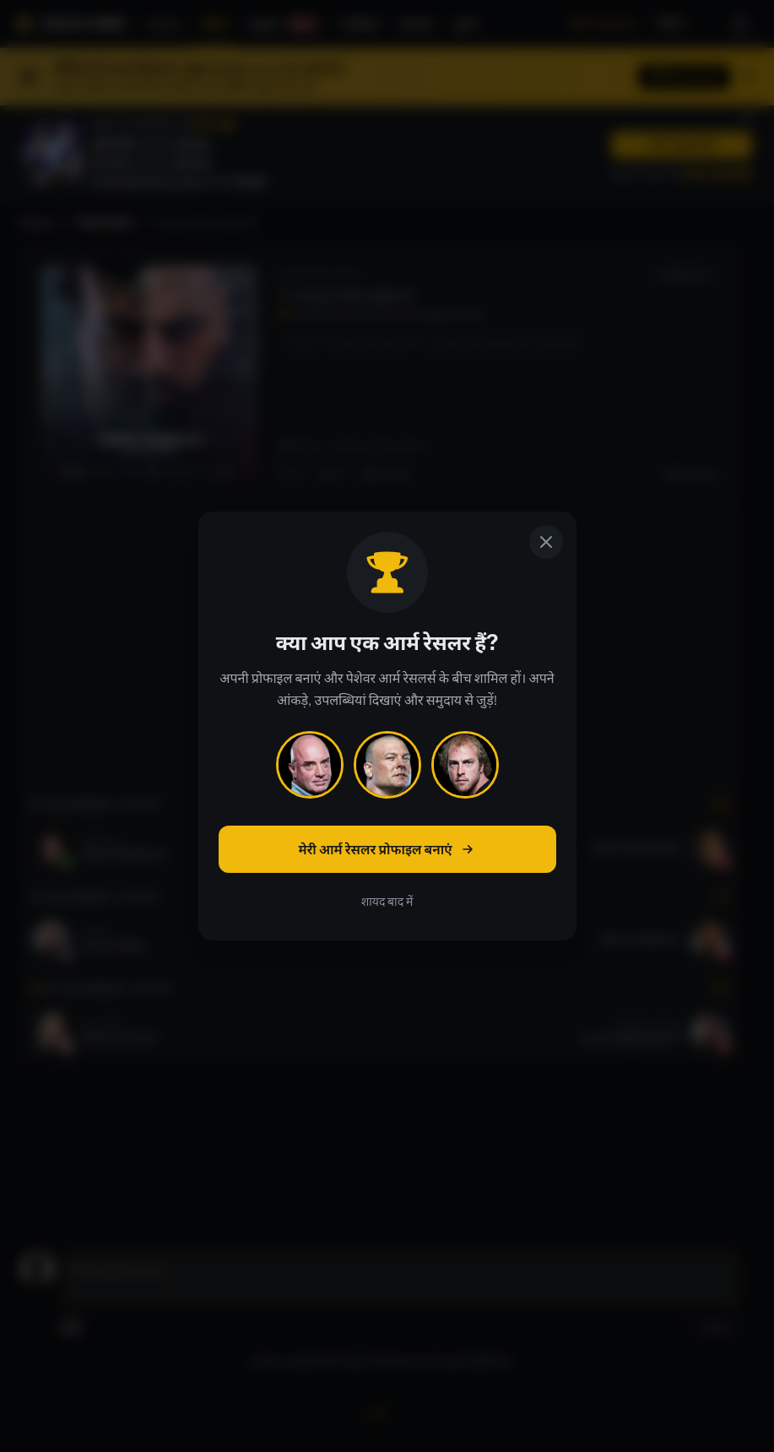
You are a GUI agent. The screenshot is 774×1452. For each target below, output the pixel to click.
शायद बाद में (387, 901)
